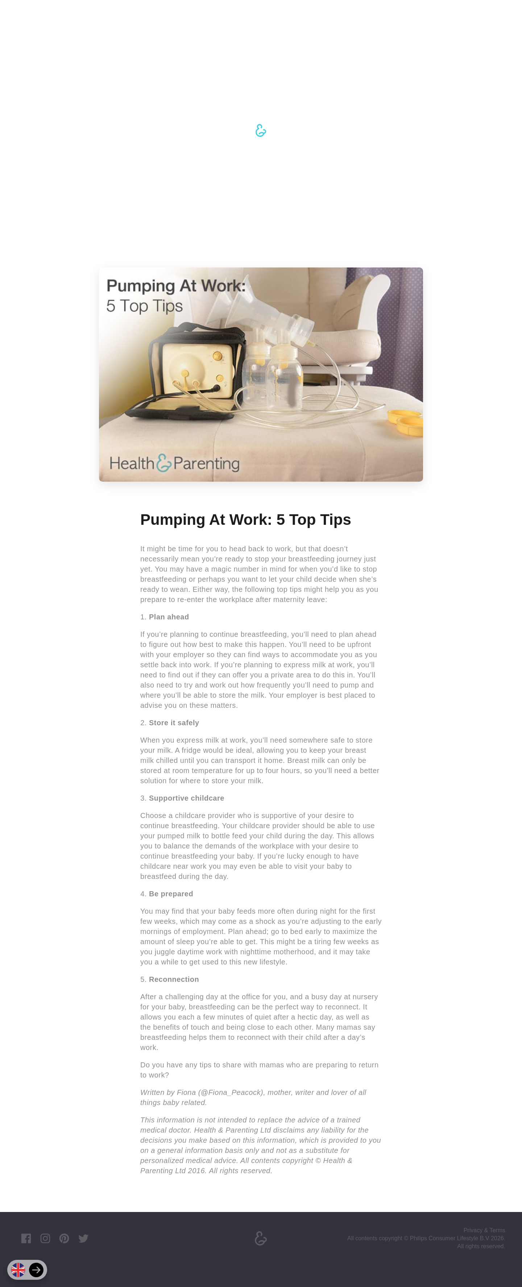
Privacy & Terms (484, 1230)
